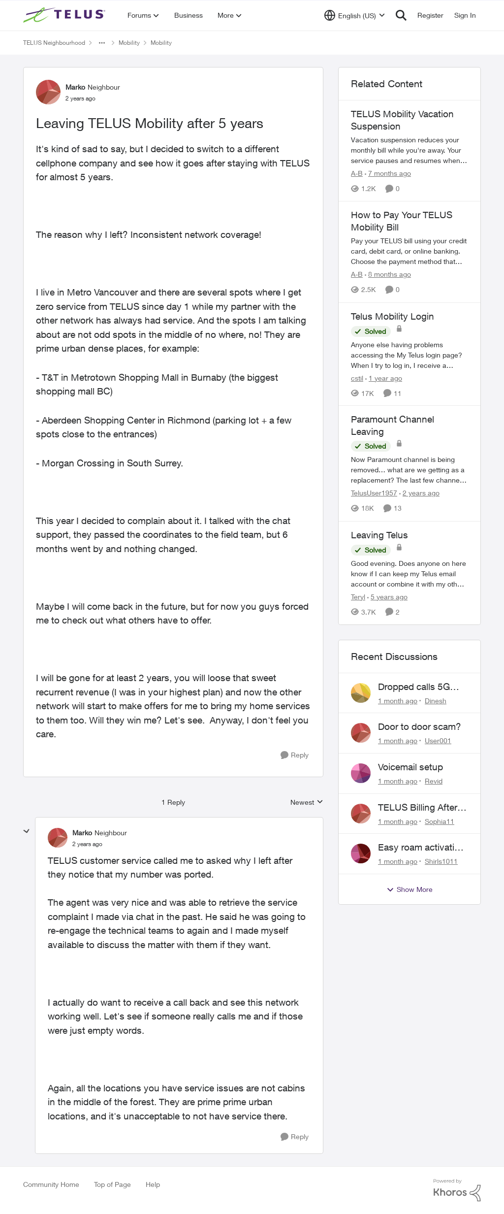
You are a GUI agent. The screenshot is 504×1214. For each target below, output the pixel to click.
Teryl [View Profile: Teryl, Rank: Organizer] (358, 596)
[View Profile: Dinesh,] (361, 693)
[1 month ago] (397, 700)
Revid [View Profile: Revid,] (433, 781)
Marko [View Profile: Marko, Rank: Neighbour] (75, 87)
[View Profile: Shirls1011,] (361, 853)
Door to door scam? (419, 726)
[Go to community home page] (65, 15)
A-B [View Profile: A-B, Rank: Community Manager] (357, 173)
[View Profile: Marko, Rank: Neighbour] (48, 92)
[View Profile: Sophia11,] (361, 813)
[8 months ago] (388, 274)
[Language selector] (354, 15)
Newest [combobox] (306, 802)
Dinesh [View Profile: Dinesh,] (435, 700)
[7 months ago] (388, 173)
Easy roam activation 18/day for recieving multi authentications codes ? (421, 847)
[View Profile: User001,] (361, 733)
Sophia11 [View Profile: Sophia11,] (439, 821)
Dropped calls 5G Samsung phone (414, 687)
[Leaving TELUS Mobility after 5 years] (87, 844)
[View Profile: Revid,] (361, 773)
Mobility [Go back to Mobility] (129, 42)
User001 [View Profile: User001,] (438, 740)
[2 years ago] (419, 493)
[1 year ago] (383, 377)
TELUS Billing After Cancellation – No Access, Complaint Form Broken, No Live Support (417, 808)
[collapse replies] (26, 831)
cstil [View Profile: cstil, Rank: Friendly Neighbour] (357, 377)
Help (153, 1184)
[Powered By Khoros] (457, 1190)
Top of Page (112, 1184)
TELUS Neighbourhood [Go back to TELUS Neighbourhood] (54, 42)
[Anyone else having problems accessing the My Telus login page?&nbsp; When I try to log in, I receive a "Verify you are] (409, 354)
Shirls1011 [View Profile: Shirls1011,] (441, 861)
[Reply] (295, 755)
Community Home (51, 1184)
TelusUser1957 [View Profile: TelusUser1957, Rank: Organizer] (374, 493)
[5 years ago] (387, 596)
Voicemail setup (410, 766)
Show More (409, 889)
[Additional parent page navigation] (102, 43)
